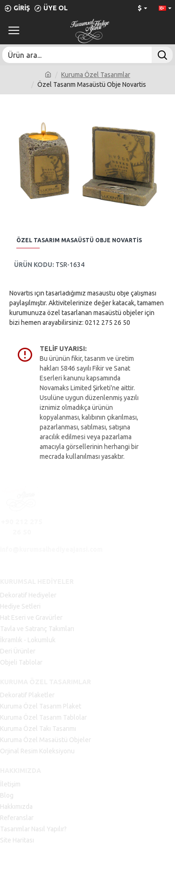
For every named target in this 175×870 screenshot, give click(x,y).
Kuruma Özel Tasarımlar (95, 74)
